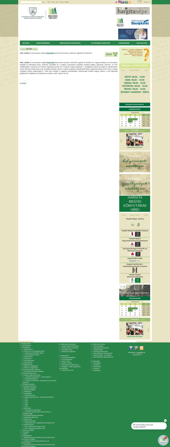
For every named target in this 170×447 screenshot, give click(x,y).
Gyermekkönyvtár (27, 359)
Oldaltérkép (95, 369)
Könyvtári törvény (29, 392)
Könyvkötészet (26, 361)
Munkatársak (96, 365)
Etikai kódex (26, 404)
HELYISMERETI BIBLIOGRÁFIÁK (102, 356)
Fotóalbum (135, 131)
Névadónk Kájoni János (28, 371)
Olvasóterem (26, 357)
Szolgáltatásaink (26, 363)
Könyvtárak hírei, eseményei (68, 347)
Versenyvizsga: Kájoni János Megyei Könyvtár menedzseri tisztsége (36, 443)
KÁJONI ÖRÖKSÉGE (30, 377)
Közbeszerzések (27, 420)
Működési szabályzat (28, 385)
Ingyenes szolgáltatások (29, 364)
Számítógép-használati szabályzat (32, 370)
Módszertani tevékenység (70, 43)
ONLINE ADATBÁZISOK (99, 351)
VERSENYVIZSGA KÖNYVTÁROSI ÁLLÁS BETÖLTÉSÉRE (35, 436)
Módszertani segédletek (67, 351)
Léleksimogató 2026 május (134, 147)
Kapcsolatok (142, 43)
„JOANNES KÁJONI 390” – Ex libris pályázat (37, 375)
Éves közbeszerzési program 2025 (34, 422)
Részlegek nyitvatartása (135, 105)
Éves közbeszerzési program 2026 (34, 423)
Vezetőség (95, 364)
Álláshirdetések (26, 430)
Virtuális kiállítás (97, 349)
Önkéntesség (26, 415)
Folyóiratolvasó (27, 349)
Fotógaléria (24, 427)
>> (148, 112)
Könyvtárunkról (43, 43)
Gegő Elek (50, 53)
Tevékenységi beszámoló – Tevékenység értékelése (37, 394)
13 (130, 121)
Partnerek (95, 367)
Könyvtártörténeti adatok (31, 354)
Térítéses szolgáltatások (29, 366)
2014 (25, 399)
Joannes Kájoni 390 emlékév (31, 373)
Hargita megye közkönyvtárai (69, 346)
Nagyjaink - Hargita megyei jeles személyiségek (70, 366)
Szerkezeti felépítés (28, 387)
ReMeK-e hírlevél (65, 362)
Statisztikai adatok (65, 349)
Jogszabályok (26, 390)
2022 (25, 401)
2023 (25, 403)
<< (121, 112)
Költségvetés (26, 389)
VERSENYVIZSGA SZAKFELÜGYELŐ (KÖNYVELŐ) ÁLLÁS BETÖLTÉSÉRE (38, 433)
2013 (25, 397)
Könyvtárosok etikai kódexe (32, 406)
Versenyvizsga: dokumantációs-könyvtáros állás (36, 446)
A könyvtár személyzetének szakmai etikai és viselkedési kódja (37, 408)
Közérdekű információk (28, 383)
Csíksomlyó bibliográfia (67, 357)
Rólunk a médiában (27, 425)
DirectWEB (139, 352)
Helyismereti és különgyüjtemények (32, 351)
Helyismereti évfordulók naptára (33, 352)
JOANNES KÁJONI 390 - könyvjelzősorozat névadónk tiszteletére (39, 379)
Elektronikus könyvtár (100, 43)
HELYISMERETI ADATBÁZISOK (101, 353)
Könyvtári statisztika (27, 382)
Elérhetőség (96, 362)
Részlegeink (25, 347)
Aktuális (26, 43)
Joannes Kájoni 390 (66, 369)
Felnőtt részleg (27, 356)
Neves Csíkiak (64, 360)
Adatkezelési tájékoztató (29, 413)
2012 (25, 396)
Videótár (24, 429)
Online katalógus (97, 346)
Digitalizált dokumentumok (100, 347)
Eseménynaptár (134, 109)
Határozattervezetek (28, 416)
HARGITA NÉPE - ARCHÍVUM (101, 354)
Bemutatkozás (25, 345)
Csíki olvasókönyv (65, 358)
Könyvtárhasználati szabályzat (30, 368)
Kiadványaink (124, 43)
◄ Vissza (23, 83)
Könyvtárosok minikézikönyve (69, 364)
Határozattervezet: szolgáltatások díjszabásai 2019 (38, 418)
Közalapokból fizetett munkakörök (32, 411)
